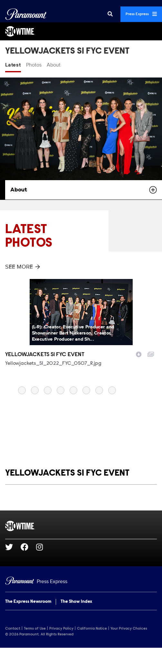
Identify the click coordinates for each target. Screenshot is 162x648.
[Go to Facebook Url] (28, 547)
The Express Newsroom (28, 602)
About (54, 65)
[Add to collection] (151, 353)
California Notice (92, 629)
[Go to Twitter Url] (13, 547)
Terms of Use (35, 629)
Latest (13, 65)
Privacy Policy (61, 629)
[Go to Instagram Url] (43, 547)
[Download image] (139, 353)
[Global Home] (26, 14)
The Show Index (76, 602)
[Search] (110, 14)
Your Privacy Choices (128, 629)
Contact (12, 629)
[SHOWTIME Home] (81, 31)
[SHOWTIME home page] (81, 526)
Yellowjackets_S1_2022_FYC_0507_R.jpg (53, 363)
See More (22, 266)
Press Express (141, 13)
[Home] (81, 582)
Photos (34, 65)
